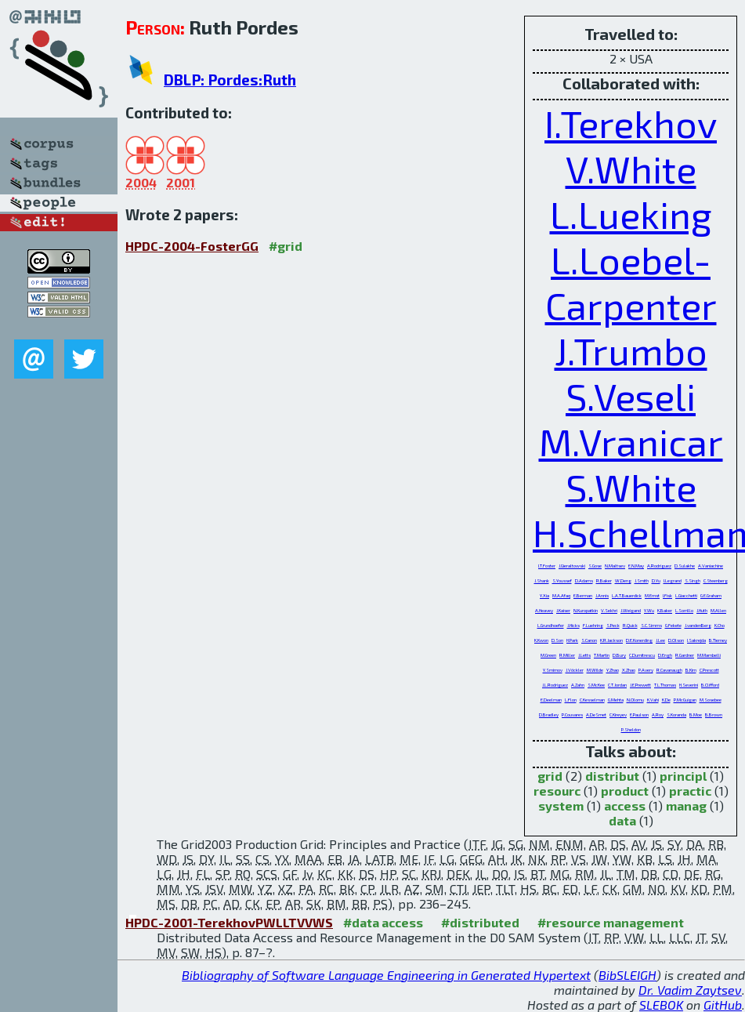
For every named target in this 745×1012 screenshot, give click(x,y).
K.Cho (719, 625)
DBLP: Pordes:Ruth (230, 80)
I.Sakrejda (696, 640)
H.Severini (688, 684)
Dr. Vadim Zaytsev (690, 989)
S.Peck (613, 625)
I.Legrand (673, 580)
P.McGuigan (685, 699)
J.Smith (642, 580)
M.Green (548, 655)
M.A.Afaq (561, 595)
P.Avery (645, 670)
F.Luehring (593, 625)
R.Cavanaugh (669, 670)
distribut (612, 775)
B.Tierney (718, 640)
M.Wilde (595, 670)
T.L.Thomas (665, 684)
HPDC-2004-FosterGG (192, 245)
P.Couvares (572, 714)
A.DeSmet (596, 714)
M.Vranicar (631, 441)
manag (686, 805)
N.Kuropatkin (585, 610)
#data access (383, 922)
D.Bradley (549, 714)
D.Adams (584, 580)
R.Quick (630, 625)
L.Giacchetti (686, 595)
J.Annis (602, 595)
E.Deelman (551, 699)
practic (690, 790)
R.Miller (567, 655)
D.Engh (665, 655)
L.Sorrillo (684, 610)
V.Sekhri (609, 610)
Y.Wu (649, 610)
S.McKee (596, 684)
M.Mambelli (709, 655)
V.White (631, 168)
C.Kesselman (592, 699)
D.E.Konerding (639, 640)
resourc (556, 790)
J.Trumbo (631, 350)
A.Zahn (577, 684)
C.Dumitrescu (642, 655)
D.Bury (619, 655)
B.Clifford (710, 684)
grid (549, 775)
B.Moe (695, 714)
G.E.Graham (710, 595)
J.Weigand (630, 610)
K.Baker (664, 610)
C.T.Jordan (617, 684)
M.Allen (718, 610)
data (622, 820)
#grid (285, 245)
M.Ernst (652, 595)
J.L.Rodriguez (555, 684)
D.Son (557, 640)
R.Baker (604, 580)
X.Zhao (628, 670)
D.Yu (656, 580)
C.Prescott (709, 670)
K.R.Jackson (611, 640)
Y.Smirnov (552, 670)
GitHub (722, 1004)
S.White (631, 487)
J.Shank (541, 580)
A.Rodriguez (659, 565)
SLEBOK (661, 1004)
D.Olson (676, 640)
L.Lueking (631, 214)
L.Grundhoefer (550, 625)
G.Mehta (616, 699)
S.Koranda (676, 714)
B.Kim (690, 670)
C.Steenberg (715, 580)
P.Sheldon (631, 729)
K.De (666, 699)
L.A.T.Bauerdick (627, 595)
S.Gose (595, 565)
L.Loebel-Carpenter (631, 282)
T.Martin (601, 655)
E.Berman (582, 595)
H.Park (572, 640)
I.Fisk (667, 595)
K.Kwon (541, 640)
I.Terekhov (630, 123)
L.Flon (571, 699)
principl (683, 775)
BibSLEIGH (627, 974)
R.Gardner (684, 655)
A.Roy (658, 714)
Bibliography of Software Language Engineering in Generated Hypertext (386, 974)
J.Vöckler (575, 670)
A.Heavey (544, 610)
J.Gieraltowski (572, 565)
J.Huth (701, 610)
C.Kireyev (618, 714)
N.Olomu (635, 699)
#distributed (480, 922)
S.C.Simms (651, 625)
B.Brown (713, 714)
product (625, 790)
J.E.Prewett (640, 684)
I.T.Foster (546, 565)
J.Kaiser (563, 610)
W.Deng (623, 580)
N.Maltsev (615, 565)
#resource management (610, 922)
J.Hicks (573, 625)
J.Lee (660, 640)
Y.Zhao (612, 670)
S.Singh (692, 580)
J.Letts (584, 655)
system (561, 805)
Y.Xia (544, 595)
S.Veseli (631, 396)
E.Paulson (639, 714)
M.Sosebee (710, 699)
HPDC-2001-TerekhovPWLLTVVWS (229, 922)
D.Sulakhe (684, 565)
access (625, 805)
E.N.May (636, 565)
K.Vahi (653, 699)
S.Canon (589, 640)
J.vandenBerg (698, 625)
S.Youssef (562, 580)
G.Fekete (673, 625)
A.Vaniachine (710, 565)
